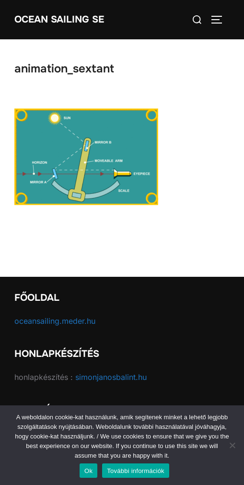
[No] (232, 445)
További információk (135, 470)
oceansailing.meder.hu (54, 321)
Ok (88, 470)
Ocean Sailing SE (59, 19)
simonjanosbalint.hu (111, 377)
